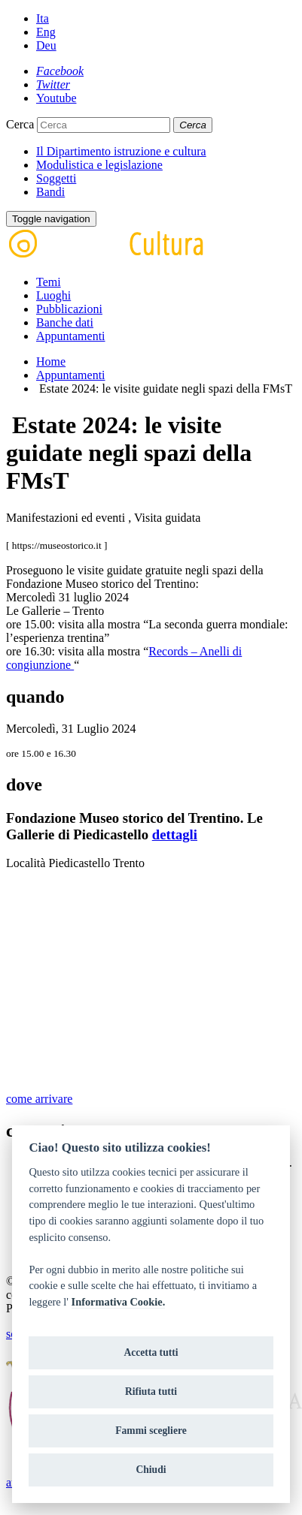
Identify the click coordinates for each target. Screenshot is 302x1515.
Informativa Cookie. (119, 1302)
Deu (46, 45)
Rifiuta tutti (151, 1391)
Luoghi (53, 295)
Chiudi (151, 1469)
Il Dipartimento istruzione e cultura (121, 151)
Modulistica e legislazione (99, 164)
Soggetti (56, 178)
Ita (42, 18)
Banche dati (64, 322)
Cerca (20, 124)
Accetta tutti (151, 1352)
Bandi (50, 191)
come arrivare (39, 1098)
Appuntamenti (70, 336)
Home (51, 361)
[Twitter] (53, 84)
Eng (46, 32)
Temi (48, 282)
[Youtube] (56, 98)
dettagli (174, 834)
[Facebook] (60, 71)
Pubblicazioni (69, 309)
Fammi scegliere (151, 1430)
